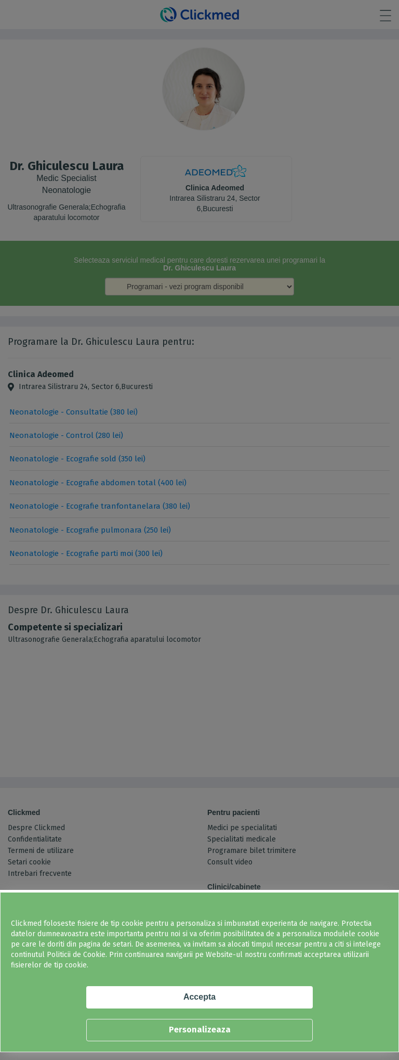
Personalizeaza (200, 1030)
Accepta (199, 996)
